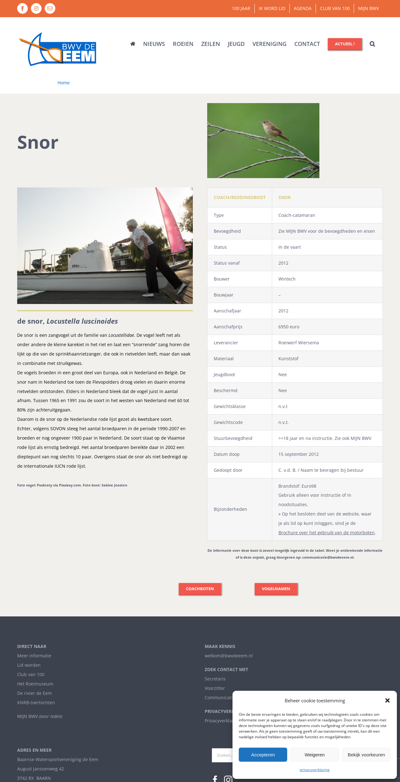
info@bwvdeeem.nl (37, 656)
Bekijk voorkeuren (366, 754)
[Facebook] (215, 639)
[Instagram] (228, 639)
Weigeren (315, 754)
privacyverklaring (315, 769)
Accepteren (263, 754)
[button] (387, 700)
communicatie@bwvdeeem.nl (327, 557)
